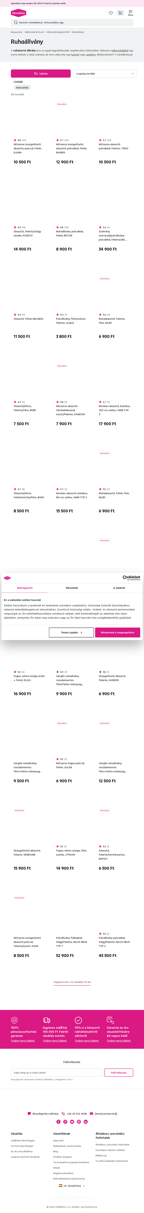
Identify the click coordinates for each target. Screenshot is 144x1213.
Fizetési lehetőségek (22, 1145)
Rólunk (56, 1167)
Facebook (58, 1122)
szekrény (91, 54)
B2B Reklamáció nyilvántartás (69, 1178)
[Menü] (130, 13)
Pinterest (79, 1122)
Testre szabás (71, 632)
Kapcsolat (58, 1140)
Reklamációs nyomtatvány (67, 1145)
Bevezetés (16, 32)
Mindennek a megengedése (117, 632)
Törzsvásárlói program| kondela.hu (71, 1162)
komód (75, 54)
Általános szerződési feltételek (112, 1144)
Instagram (65, 1122)
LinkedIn (86, 1122)
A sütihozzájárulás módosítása (112, 1160)
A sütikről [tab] (119, 587)
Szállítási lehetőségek (23, 1140)
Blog (55, 1151)
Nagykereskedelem (63, 1173)
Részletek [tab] (72, 587)
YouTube (72, 1122)
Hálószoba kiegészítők (58, 32)
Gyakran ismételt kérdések (25, 1156)
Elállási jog (101, 1155)
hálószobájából (120, 50)
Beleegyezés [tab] (25, 587)
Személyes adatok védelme (110, 1150)
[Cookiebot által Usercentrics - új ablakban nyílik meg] (125, 578)
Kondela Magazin (62, 1156)
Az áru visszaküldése (22, 1151)
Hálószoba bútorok (34, 32)
